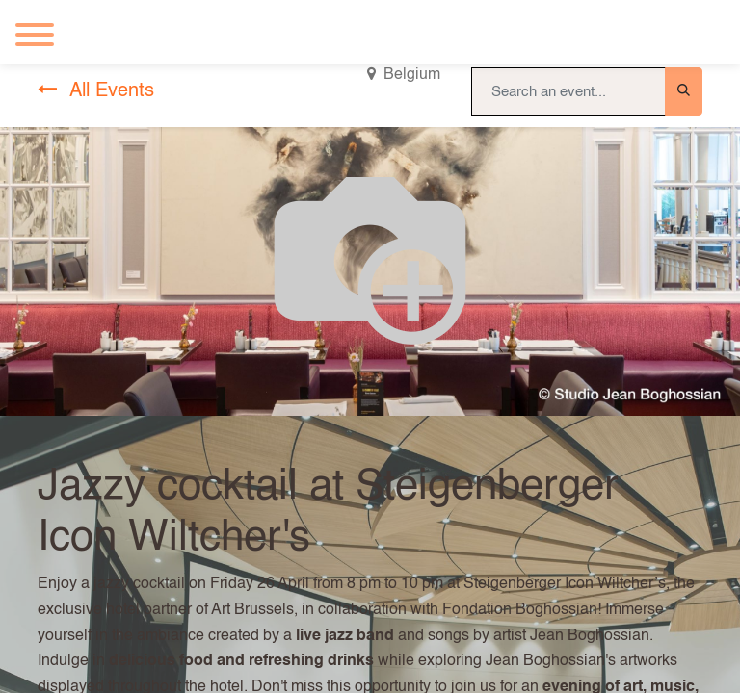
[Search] (683, 91)
